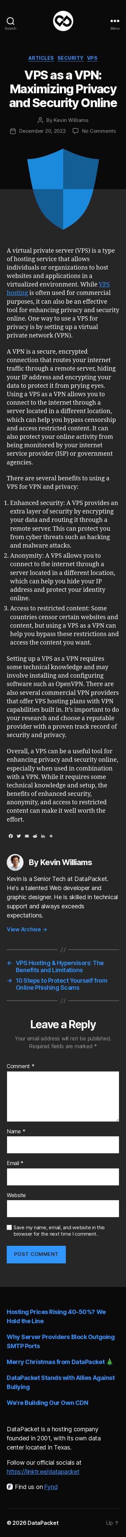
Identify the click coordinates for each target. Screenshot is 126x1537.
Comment (21, 1066)
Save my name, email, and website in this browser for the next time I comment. (59, 1231)
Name (16, 1132)
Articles (41, 58)
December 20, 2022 (42, 131)
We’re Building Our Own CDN (47, 1402)
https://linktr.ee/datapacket (43, 1471)
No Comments (99, 131)
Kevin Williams (71, 120)
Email (15, 1163)
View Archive (27, 929)
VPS (92, 58)
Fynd (50, 1486)
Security (70, 58)
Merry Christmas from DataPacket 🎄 (60, 1361)
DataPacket (43, 1522)
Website (16, 1195)
